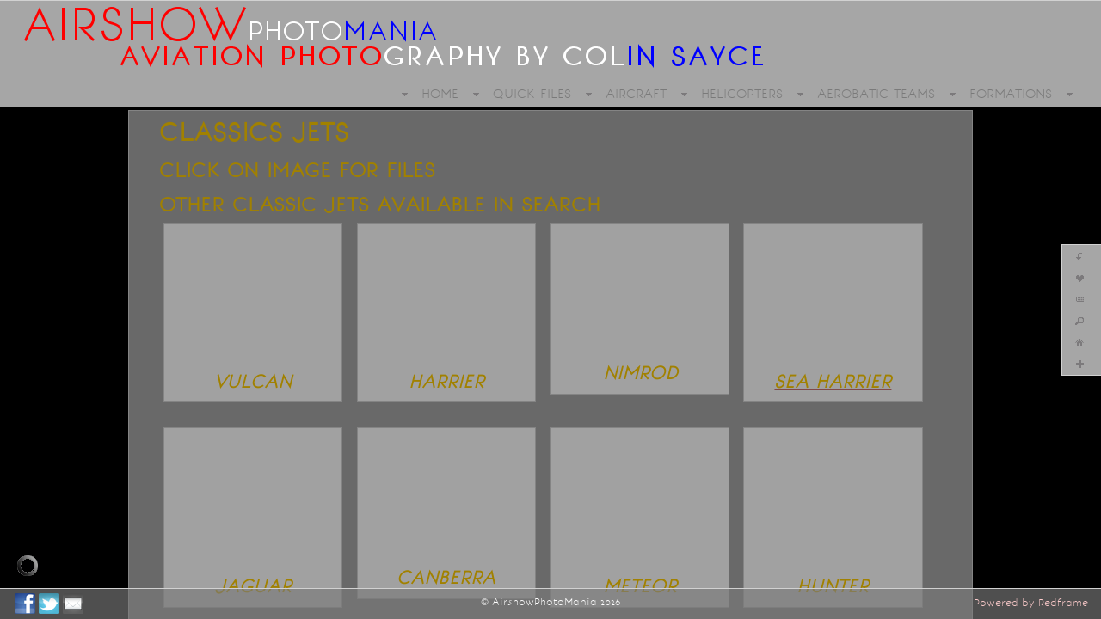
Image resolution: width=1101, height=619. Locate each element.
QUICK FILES (532, 93)
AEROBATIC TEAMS (876, 93)
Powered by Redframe (1031, 603)
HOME (439, 93)
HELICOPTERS (742, 93)
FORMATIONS (1010, 93)
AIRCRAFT (636, 93)
